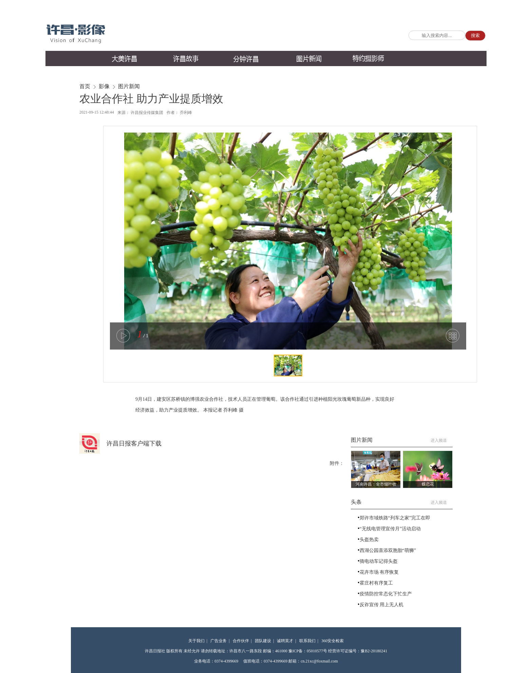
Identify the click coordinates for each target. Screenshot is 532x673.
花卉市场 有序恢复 (379, 572)
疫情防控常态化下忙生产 (386, 593)
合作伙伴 (241, 640)
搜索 (475, 35)
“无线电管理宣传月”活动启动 (390, 528)
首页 (84, 86)
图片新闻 (129, 86)
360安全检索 (332, 640)
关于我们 (196, 640)
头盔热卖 (369, 539)
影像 (104, 86)
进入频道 (442, 440)
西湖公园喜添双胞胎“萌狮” (388, 550)
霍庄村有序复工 (376, 583)
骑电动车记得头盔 (379, 561)
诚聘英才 (285, 640)
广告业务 (218, 640)
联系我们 (307, 640)
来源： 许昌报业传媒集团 (140, 112)
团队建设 (263, 640)
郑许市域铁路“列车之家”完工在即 (395, 517)
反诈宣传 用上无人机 (382, 604)
